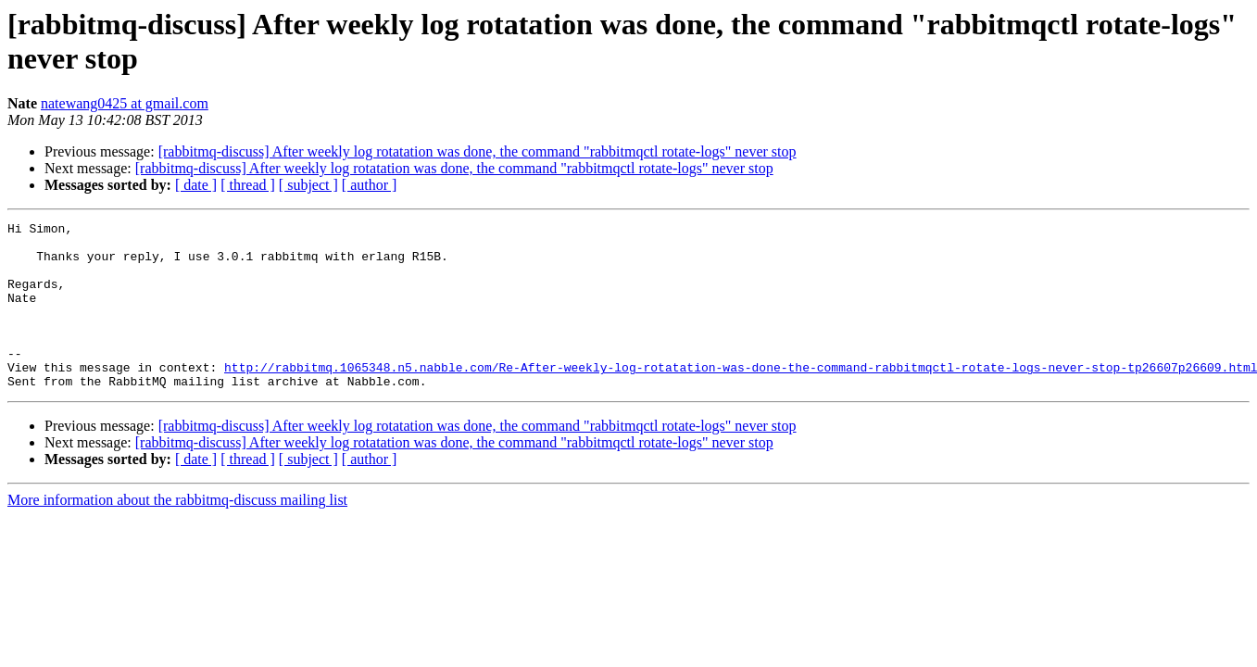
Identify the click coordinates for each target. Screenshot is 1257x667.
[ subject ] (308, 185)
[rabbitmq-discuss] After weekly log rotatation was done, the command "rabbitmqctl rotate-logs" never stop (477, 151)
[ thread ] (247, 185)
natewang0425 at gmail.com (124, 103)
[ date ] (196, 185)
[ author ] (369, 185)
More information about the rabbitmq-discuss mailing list (177, 533)
